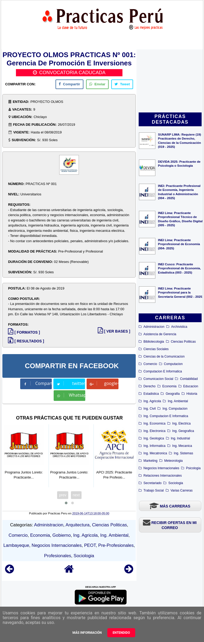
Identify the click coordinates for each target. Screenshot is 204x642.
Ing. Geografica (183, 431)
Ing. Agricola (152, 401)
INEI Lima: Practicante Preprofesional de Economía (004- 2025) (179, 244)
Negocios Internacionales (161, 468)
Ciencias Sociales (156, 349)
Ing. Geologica (153, 438)
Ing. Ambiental (178, 401)
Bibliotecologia (153, 341)
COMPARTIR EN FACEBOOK (72, 366)
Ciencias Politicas (183, 341)
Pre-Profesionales (116, 545)
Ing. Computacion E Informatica (165, 416)
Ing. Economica (154, 423)
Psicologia (193, 468)
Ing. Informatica (154, 446)
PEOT (90, 545)
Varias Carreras (182, 490)
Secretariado (152, 483)
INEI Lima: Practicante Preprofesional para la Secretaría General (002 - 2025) (180, 292)
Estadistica (151, 394)
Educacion (190, 386)
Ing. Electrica (181, 423)
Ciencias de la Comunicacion (164, 356)
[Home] (69, 571)
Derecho (149, 386)
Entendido (121, 633)
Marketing (150, 461)
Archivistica (179, 327)
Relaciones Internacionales (162, 475)
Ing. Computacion (175, 408)
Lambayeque (16, 545)
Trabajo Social (153, 490)
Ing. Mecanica (182, 446)
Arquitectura (78, 524)
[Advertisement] (170, 81)
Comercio (150, 364)
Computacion (173, 364)
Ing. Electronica (154, 431)
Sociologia (175, 483)
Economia (169, 386)
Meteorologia (173, 461)
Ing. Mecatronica (155, 453)
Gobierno (61, 535)
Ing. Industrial (180, 438)
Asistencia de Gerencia (159, 334)
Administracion (153, 327)
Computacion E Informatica (162, 371)
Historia (191, 394)
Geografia (173, 394)
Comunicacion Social (158, 379)
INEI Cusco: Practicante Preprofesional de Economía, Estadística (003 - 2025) (179, 268)
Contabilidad (189, 379)
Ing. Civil (149, 408)
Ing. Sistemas (183, 453)
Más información (87, 633)
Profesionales (57, 555)
